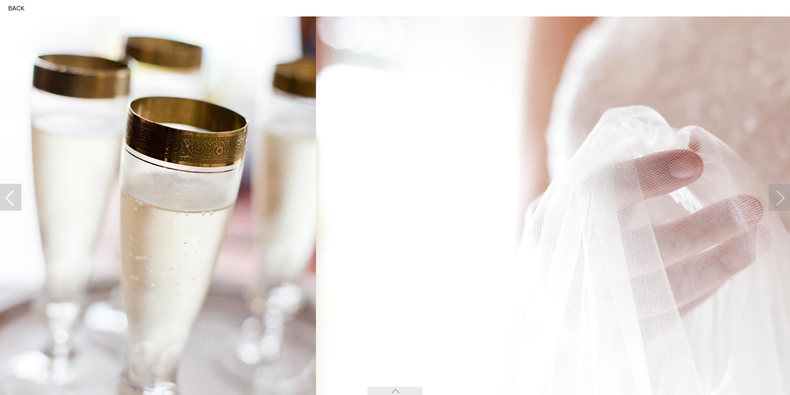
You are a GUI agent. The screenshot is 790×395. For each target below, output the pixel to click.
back (16, 8)
